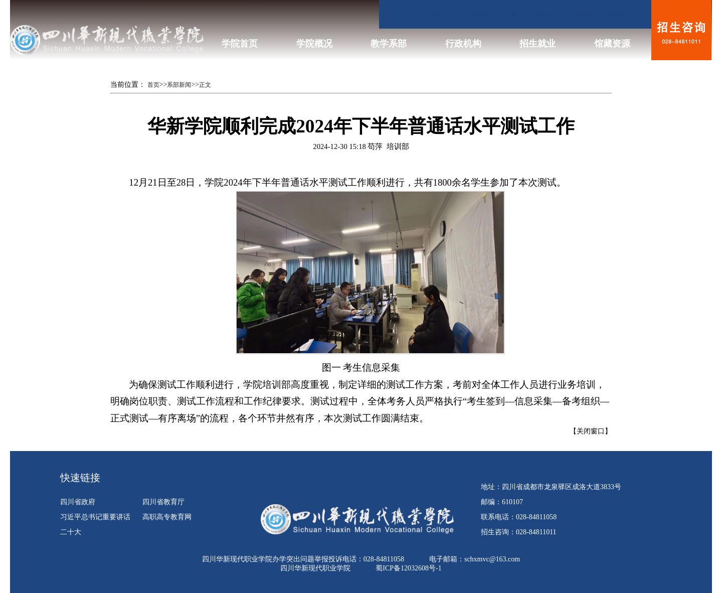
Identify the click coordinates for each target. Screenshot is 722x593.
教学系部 (389, 44)
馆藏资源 (612, 44)
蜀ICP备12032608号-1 (408, 568)
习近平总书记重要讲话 (95, 517)
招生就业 (537, 44)
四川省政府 (77, 502)
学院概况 (314, 44)
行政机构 (463, 44)
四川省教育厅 (163, 502)
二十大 (70, 532)
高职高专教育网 (167, 517)
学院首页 (240, 44)
